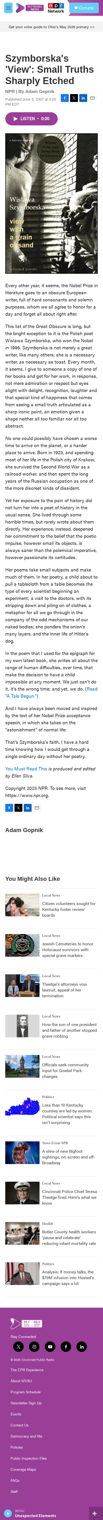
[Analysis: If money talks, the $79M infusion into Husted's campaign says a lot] (22, 1273)
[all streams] (96, 1513)
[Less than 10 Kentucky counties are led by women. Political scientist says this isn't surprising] (22, 1106)
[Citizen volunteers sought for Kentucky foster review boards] (22, 905)
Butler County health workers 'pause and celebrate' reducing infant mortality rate (69, 1237)
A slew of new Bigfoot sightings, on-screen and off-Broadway (68, 1157)
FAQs (15, 1480)
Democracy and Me (26, 1436)
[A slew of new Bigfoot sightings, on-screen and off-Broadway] (22, 1152)
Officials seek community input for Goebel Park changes (65, 1070)
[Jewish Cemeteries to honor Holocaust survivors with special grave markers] (22, 945)
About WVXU (21, 1381)
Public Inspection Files (29, 1458)
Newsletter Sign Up (26, 1403)
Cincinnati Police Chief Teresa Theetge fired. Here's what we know (69, 1197)
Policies (17, 1447)
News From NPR (55, 1143)
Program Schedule (26, 1392)
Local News (51, 895)
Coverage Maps (23, 1469)
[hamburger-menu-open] (8, 8)
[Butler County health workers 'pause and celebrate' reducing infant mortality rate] (22, 1233)
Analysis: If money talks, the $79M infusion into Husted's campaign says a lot (68, 1277)
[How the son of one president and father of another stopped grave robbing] (22, 1026)
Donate (86, 8)
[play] (8, 1513)
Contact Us (20, 1425)
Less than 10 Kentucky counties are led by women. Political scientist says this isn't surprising (67, 1113)
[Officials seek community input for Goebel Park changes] (22, 1066)
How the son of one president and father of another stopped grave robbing (69, 1030)
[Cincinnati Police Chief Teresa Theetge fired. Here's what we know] (22, 1193)
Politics (48, 1097)
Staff (14, 1491)
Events (16, 1414)
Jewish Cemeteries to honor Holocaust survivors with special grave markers (68, 949)
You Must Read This (26, 768)
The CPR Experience (27, 1370)
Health (47, 1224)
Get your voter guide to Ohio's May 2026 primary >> (52, 26)
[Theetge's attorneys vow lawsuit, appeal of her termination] (22, 985)
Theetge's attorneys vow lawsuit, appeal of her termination (64, 990)
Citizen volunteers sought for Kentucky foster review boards (69, 909)
